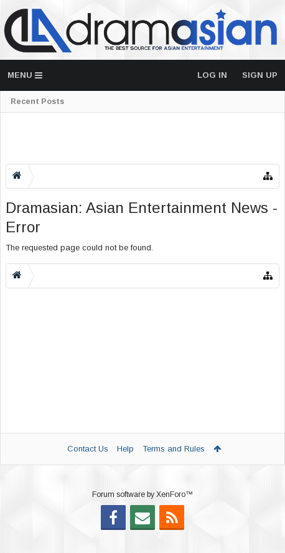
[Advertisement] (142, 138)
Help (125, 448)
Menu (24, 75)
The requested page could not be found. (79, 247)
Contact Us (87, 448)
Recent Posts (37, 101)
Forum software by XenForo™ (142, 514)
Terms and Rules (173, 448)
